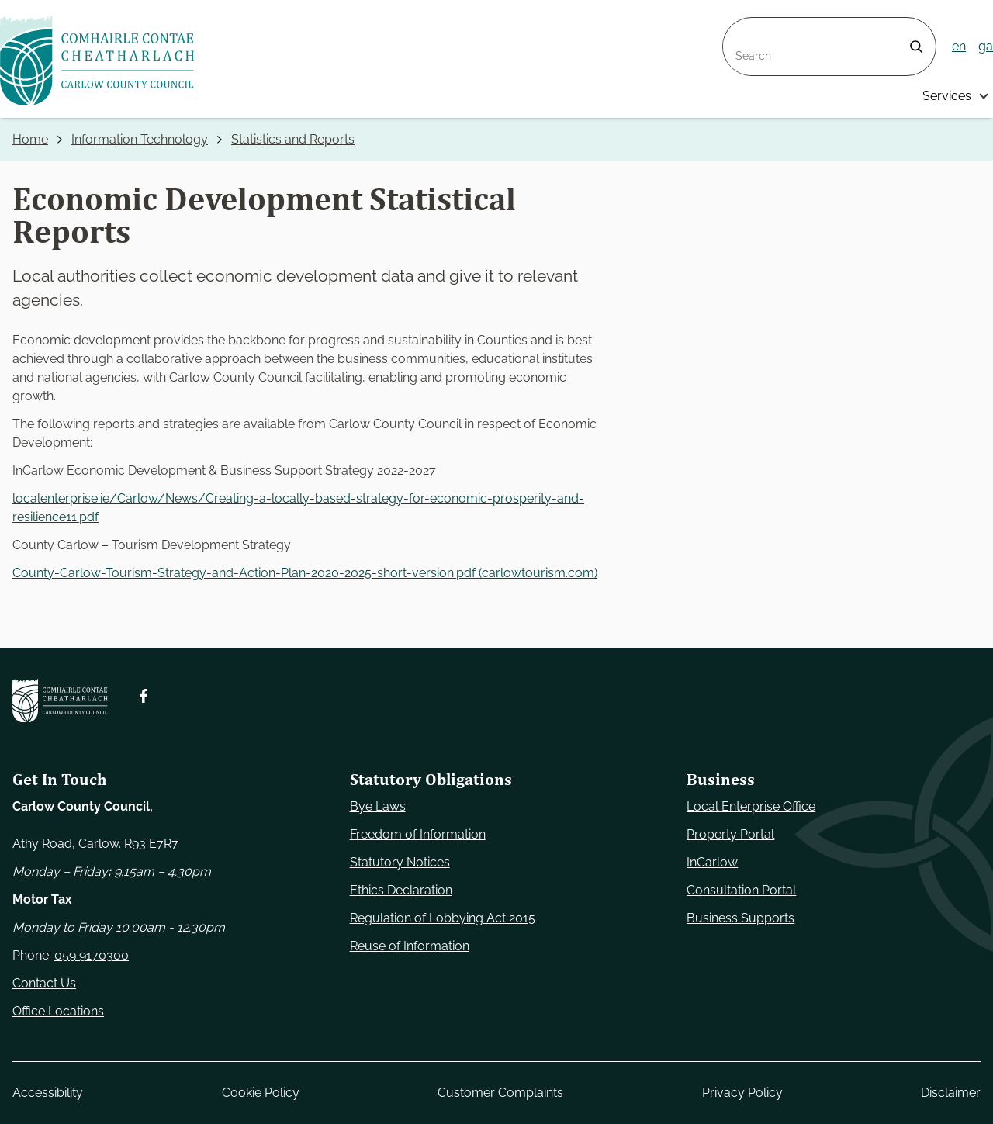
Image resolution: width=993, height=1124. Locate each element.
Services (946, 95)
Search (743, 26)
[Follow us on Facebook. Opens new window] (143, 696)
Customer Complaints (500, 1092)
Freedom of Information (418, 834)
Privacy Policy (742, 1092)
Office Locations (58, 1011)
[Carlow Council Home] (60, 701)
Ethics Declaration (401, 890)
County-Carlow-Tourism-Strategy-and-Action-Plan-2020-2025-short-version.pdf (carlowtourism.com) (304, 572)
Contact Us (44, 983)
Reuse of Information (409, 946)
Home (30, 139)
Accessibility (47, 1092)
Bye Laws (378, 806)
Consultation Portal (741, 890)
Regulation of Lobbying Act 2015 (442, 918)
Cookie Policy (260, 1092)
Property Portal (730, 834)
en (959, 46)
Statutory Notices (400, 862)
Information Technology (139, 139)
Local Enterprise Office (751, 806)
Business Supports (740, 918)
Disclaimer (951, 1092)
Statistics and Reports (293, 139)
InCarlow (712, 862)
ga (985, 46)
